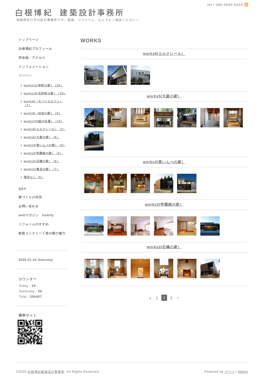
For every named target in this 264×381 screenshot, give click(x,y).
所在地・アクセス (32, 58)
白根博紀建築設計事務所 (46, 372)
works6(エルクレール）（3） (45, 129)
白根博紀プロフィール (35, 49)
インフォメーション (34, 67)
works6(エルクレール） (164, 54)
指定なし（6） (34, 177)
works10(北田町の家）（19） (45, 93)
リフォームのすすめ (34, 224)
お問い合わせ (29, 206)
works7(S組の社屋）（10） (44, 121)
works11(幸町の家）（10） (43, 85)
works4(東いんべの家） (164, 162)
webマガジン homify (36, 215)
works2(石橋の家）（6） (42, 161)
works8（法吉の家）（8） (43, 113)
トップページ (29, 40)
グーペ (230, 372)
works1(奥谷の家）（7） (42, 169)
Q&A (22, 189)
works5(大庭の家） (164, 96)
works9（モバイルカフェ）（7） (43, 103)
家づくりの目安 (30, 197)
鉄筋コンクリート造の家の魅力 (42, 233)
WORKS (25, 75)
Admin (243, 372)
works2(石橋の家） (164, 247)
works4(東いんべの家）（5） (45, 145)
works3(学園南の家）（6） (43, 153)
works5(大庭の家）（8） (42, 137)
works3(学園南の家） (164, 204)
